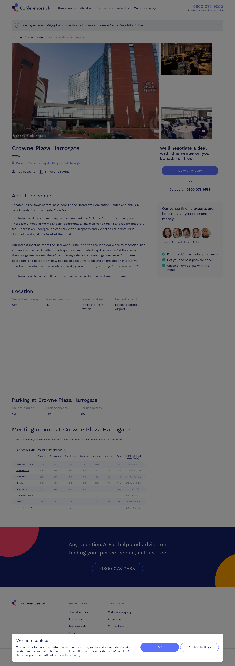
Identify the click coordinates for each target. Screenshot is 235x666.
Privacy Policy (71, 655)
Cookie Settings (199, 647)
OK (159, 647)
